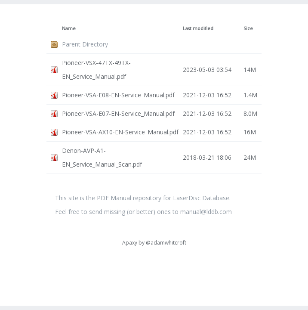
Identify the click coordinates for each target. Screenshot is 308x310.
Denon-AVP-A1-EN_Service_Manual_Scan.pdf (102, 157)
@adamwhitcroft (166, 242)
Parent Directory (85, 44)
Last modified (198, 28)
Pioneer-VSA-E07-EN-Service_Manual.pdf (118, 113)
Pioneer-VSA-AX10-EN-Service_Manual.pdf (120, 132)
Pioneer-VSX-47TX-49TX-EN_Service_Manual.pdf (96, 70)
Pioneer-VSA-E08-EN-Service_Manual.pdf (118, 95)
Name (69, 28)
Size (248, 28)
